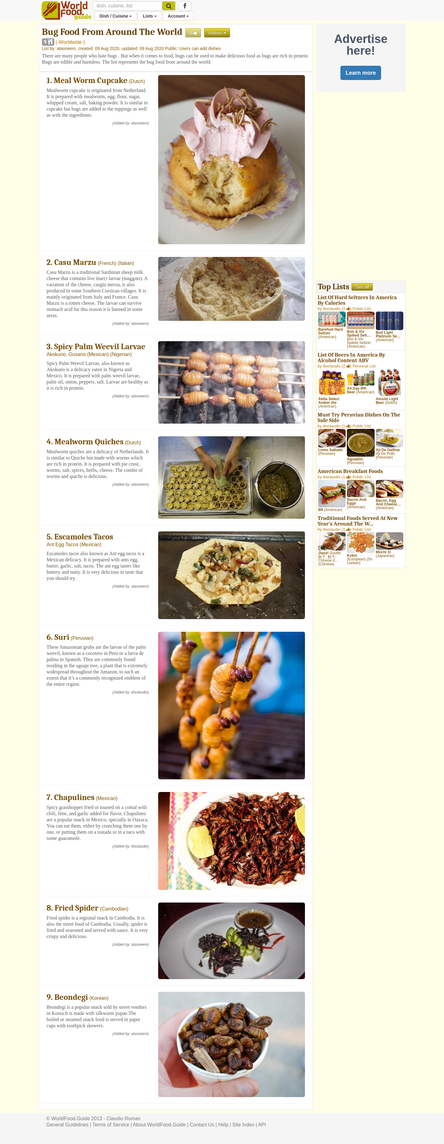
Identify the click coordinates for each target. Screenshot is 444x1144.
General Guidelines (67, 1124)
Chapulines (74, 797)
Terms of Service (110, 1124)
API (262, 1124)
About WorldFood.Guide (159, 1124)
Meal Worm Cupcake (91, 80)
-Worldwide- (70, 42)
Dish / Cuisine (116, 16)
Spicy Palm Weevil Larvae (100, 346)
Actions (217, 32)
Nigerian (121, 354)
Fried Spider (76, 908)
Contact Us (202, 1124)
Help (223, 1124)
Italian (126, 263)
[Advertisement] (360, 188)
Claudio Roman (124, 1118)
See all (362, 286)
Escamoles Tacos (83, 537)
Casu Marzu (75, 262)
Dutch (136, 81)
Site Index (243, 1124)
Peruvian (82, 638)
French (107, 263)
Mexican (98, 354)
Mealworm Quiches (89, 441)
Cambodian (114, 908)
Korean (99, 998)
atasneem (66, 48)
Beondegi (71, 997)
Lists (150, 16)
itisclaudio (139, 692)
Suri (62, 637)
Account (178, 16)
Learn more (361, 73)
